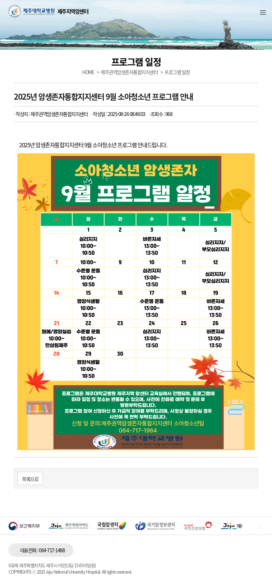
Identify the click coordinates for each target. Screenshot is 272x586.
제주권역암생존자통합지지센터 (129, 72)
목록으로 (30, 478)
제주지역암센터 (73, 12)
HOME (88, 72)
